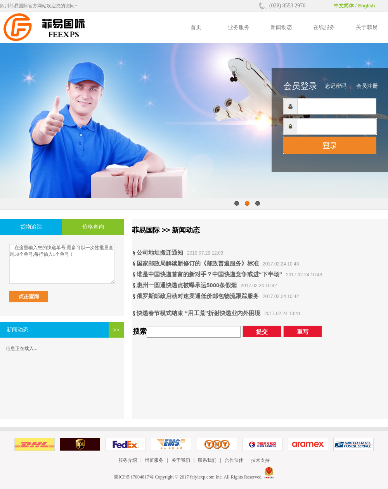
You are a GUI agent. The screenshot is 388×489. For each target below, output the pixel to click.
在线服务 (324, 27)
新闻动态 (281, 27)
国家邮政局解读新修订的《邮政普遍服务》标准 (198, 263)
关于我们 (180, 460)
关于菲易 (367, 27)
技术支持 (260, 460)
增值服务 (154, 460)
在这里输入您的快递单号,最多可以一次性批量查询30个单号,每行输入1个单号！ (62, 264)
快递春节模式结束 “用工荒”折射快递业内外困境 (198, 313)
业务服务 (238, 27)
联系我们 (207, 460)
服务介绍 (127, 460)
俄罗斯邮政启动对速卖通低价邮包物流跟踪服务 (198, 296)
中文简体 (344, 6)
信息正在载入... (21, 348)
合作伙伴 (234, 460)
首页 (196, 27)
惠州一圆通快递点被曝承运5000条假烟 (187, 285)
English (366, 6)
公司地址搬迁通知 (160, 252)
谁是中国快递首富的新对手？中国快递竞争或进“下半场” (209, 274)
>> (116, 330)
